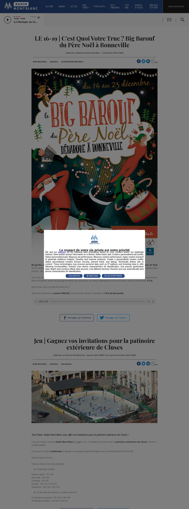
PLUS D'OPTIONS (113, 276)
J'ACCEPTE (74, 276)
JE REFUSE (92, 276)
